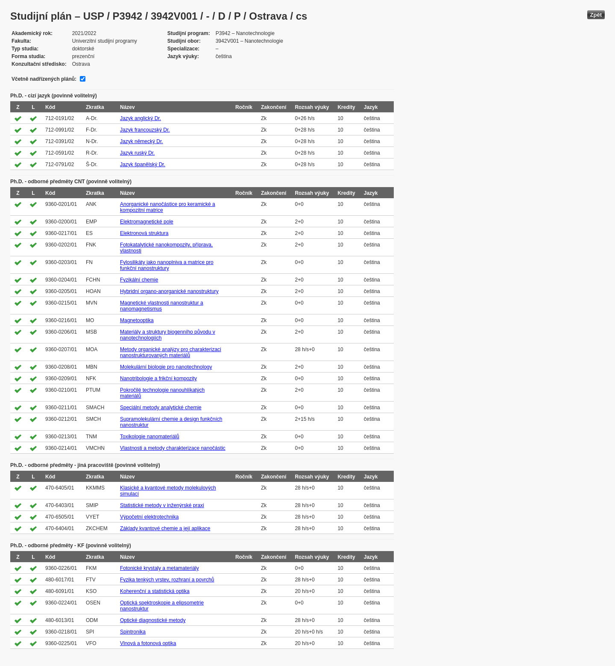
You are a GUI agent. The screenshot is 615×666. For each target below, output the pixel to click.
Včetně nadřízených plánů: (44, 79)
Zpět (596, 15)
